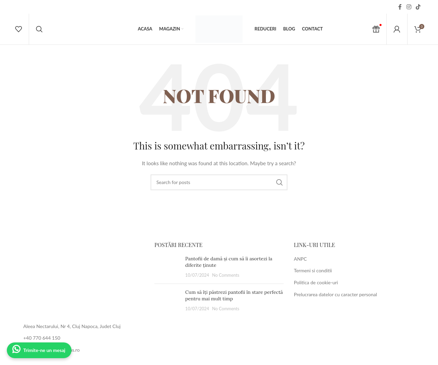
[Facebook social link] (400, 7)
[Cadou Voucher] (376, 29)
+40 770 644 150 (41, 338)
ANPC (300, 259)
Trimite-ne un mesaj (44, 350)
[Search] (39, 29)
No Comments (226, 275)
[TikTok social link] (418, 7)
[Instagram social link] (408, 7)
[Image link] (79, 278)
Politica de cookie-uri (316, 282)
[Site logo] (219, 28)
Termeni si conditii (313, 270)
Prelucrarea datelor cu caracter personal (335, 294)
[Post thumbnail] (167, 267)
